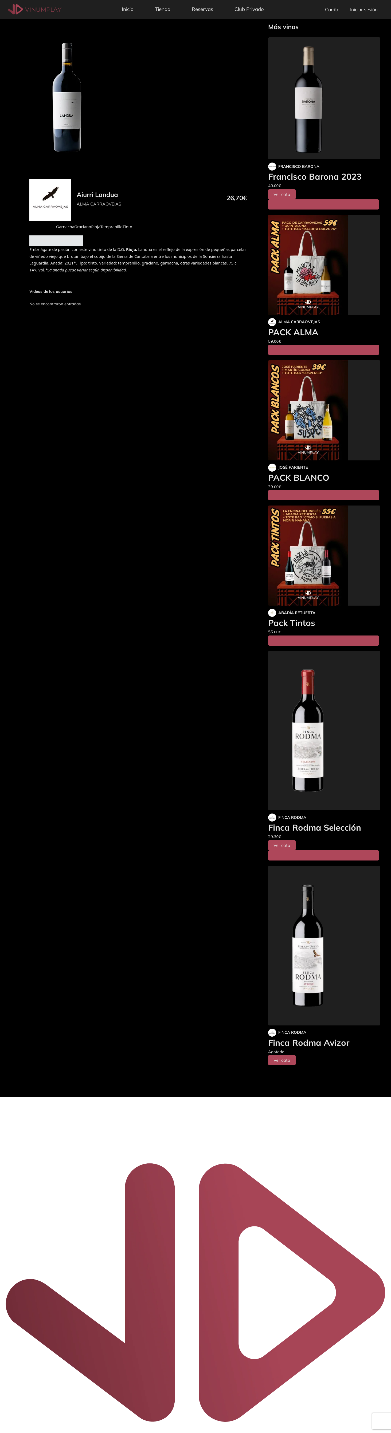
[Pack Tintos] (324, 556)
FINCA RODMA (292, 817)
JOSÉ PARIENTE (293, 467)
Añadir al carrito (56, 240)
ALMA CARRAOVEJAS (99, 204)
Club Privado (249, 9)
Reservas (202, 9)
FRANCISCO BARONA (298, 166)
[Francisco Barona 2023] (324, 98)
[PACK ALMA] (324, 265)
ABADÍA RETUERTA (296, 612)
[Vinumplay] (34, 8)
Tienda (162, 9)
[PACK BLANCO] (324, 410)
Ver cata (281, 194)
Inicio (128, 9)
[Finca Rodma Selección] (324, 731)
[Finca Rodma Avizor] (324, 945)
